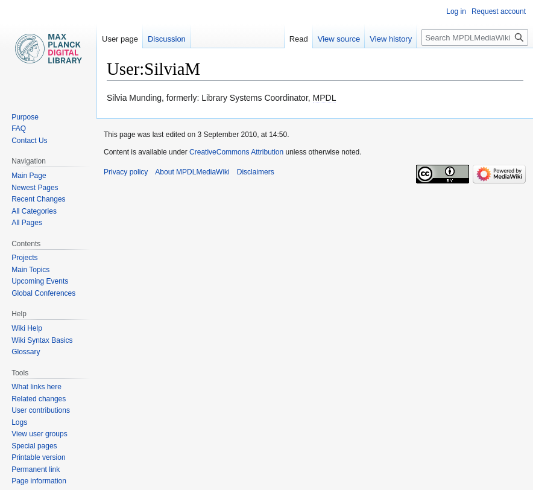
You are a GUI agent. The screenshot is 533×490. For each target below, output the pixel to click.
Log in (456, 11)
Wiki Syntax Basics (41, 340)
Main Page (28, 175)
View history (391, 38)
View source (339, 38)
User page (120, 38)
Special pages (34, 446)
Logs (19, 422)
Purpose (25, 117)
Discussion (167, 38)
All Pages (26, 222)
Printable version (38, 457)
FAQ (18, 128)
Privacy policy (126, 172)
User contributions (40, 410)
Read (298, 38)
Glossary (25, 352)
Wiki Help (26, 328)
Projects (24, 257)
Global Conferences (43, 293)
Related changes (38, 399)
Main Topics (30, 270)
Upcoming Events (39, 281)
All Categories (34, 211)
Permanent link (35, 469)
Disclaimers (255, 172)
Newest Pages (34, 187)
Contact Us (29, 140)
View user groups (39, 434)
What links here (36, 387)
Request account (499, 11)
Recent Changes (38, 199)
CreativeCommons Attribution (236, 152)
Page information (38, 481)
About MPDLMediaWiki (192, 172)
